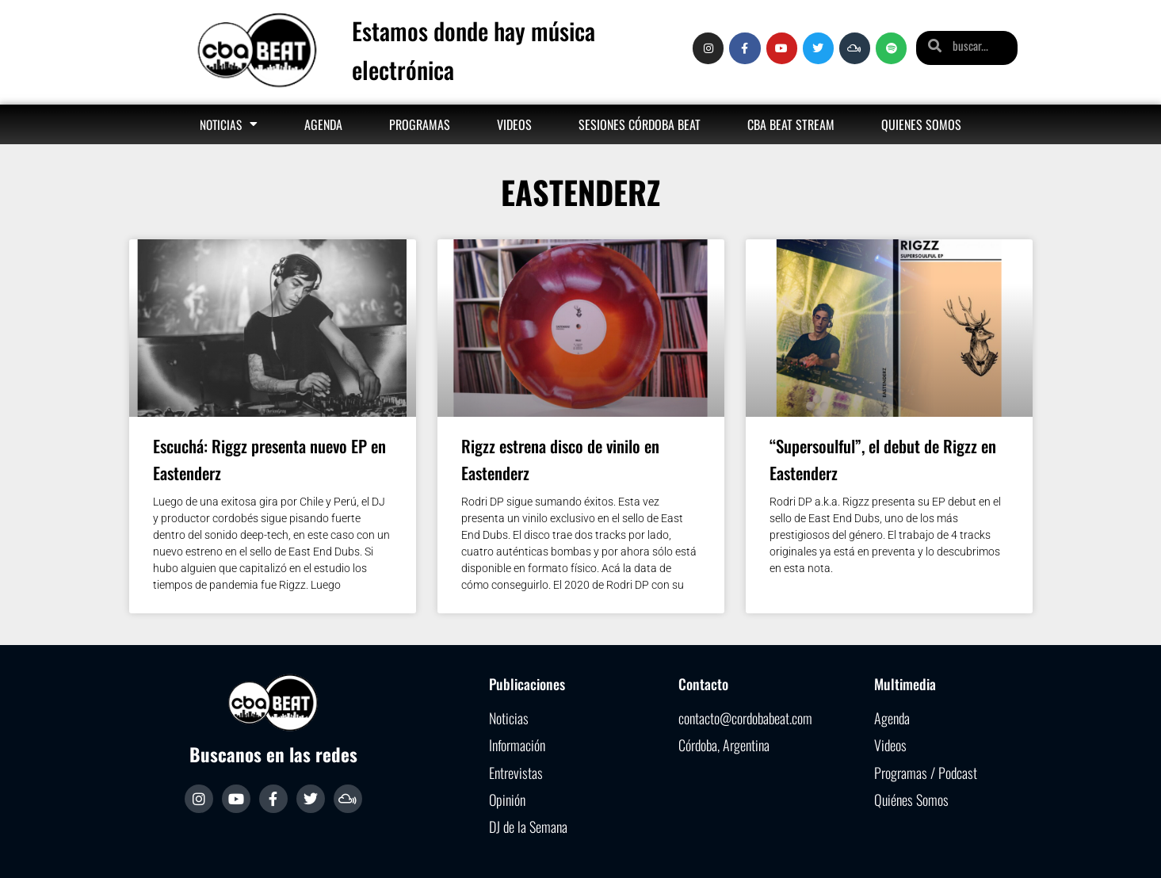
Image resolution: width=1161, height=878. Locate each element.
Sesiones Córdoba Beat (640, 124)
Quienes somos (921, 124)
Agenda (323, 124)
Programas (419, 124)
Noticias (229, 124)
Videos (514, 124)
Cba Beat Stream (790, 124)
